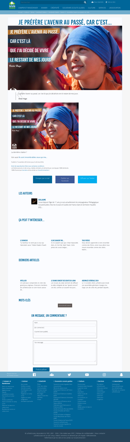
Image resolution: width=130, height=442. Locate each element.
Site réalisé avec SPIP (67, 433)
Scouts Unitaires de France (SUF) (63, 420)
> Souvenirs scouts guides (63, 381)
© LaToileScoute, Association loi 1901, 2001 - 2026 (41, 433)
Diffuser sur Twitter (87, 178)
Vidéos (80, 405)
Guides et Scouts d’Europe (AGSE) (63, 409)
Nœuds (4, 392)
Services (102, 8)
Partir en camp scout (8, 386)
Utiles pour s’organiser (100, 398)
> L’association (117, 381)
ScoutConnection (43, 170)
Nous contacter (100, 433)
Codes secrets (41, 392)
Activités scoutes (26, 388)
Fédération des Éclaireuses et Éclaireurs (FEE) (62, 406)
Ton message (38, 342)
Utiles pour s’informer (100, 394)
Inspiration (81, 392)
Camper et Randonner (28, 8)
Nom (36, 323)
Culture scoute (82, 401)
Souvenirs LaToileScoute (61, 422)
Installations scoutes (8, 394)
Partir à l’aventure (7, 388)
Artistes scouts (82, 403)
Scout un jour (81, 384)
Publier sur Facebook (65, 179)
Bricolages (40, 394)
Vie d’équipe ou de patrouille (26, 391)
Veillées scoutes (25, 386)
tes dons (25, 170)
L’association (115, 8)
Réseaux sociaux (42, 390)
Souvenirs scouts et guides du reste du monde (62, 425)
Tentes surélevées (7, 400)
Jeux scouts (24, 384)
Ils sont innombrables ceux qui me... (33, 157)
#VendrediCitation (65, 305)
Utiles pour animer (102, 388)
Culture (91, 8)
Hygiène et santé (26, 397)
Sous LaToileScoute (117, 386)
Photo (39, 384)
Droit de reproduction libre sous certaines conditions (27, 166)
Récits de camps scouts (60, 388)
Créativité (55, 8)
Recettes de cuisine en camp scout (8, 410)
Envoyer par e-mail (43, 178)
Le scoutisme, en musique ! (82, 398)
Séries (79, 390)
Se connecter (39, 328)
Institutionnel (116, 384)
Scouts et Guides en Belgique (62, 414)
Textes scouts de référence (82, 394)
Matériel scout (6, 390)
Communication (41, 388)
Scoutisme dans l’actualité (85, 386)
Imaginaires (24, 399)
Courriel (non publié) (41, 332)
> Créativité (41, 381)
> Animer (24, 381)
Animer (44, 8)
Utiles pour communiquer (101, 391)
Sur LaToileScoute (117, 388)
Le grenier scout (82, 388)
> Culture (81, 381)
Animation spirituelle (27, 401)
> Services (100, 381)
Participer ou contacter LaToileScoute (118, 391)
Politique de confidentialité (84, 433)
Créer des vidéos (42, 386)
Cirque (39, 399)
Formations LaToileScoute (101, 385)
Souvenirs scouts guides (73, 8)
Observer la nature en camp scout (8, 406)
